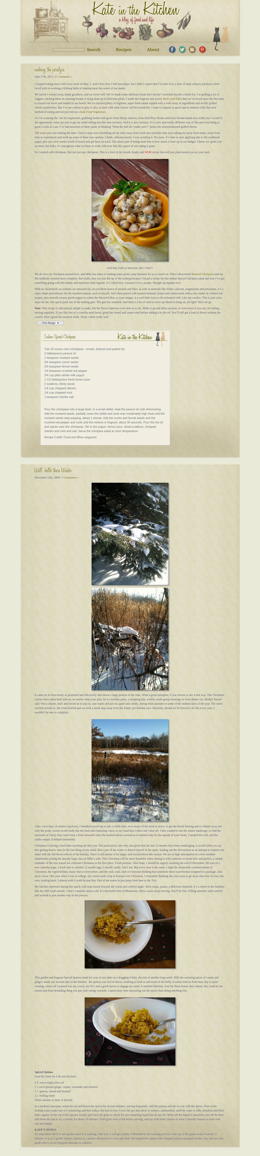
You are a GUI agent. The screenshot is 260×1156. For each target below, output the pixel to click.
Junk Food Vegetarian (92, 111)
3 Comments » (70, 477)
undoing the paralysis (50, 70)
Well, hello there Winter (53, 471)
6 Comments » (63, 76)
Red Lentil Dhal (172, 98)
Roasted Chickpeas (203, 274)
